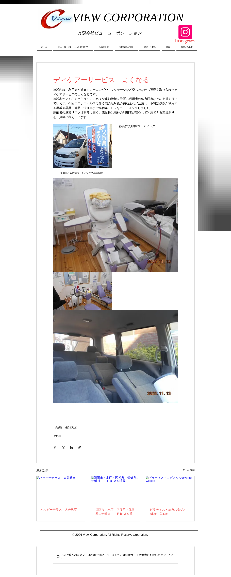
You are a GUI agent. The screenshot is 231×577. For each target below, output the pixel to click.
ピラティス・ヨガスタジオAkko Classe (168, 511)
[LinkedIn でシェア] (71, 447)
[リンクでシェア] (79, 447)
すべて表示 (189, 470)
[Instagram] (185, 32)
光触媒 (57, 436)
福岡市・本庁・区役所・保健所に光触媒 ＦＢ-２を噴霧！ (115, 512)
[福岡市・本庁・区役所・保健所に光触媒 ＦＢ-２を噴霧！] (115, 490)
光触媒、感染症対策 (66, 427)
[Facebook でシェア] (54, 447)
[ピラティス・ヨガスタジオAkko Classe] (170, 490)
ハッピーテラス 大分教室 (59, 509)
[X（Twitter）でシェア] (63, 447)
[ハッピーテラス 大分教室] (61, 490)
